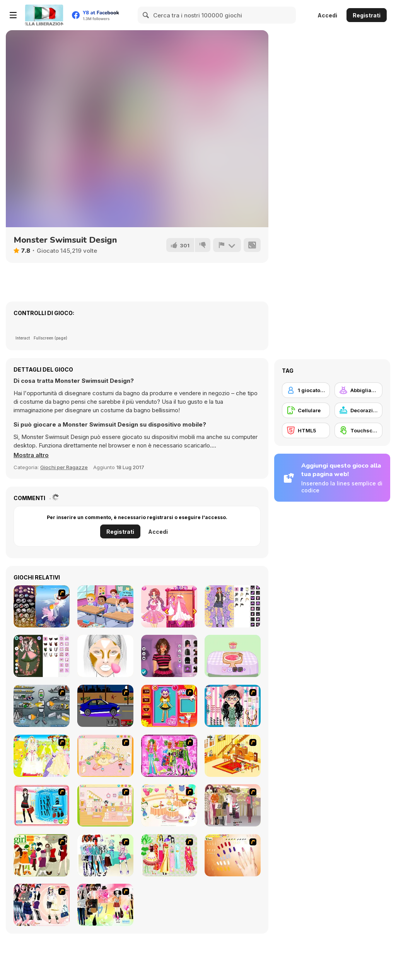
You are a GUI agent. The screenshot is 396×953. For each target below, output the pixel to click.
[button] (31, 455)
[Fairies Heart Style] (169, 606)
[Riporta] (227, 245)
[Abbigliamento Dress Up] (358, 390)
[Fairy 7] (42, 606)
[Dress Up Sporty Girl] (42, 905)
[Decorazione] (358, 410)
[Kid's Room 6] (105, 805)
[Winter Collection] (105, 855)
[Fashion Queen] (42, 805)
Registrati (367, 15)
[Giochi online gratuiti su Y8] (44, 15)
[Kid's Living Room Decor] (233, 756)
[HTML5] (306, 430)
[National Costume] (169, 855)
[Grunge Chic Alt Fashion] (169, 656)
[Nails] (233, 855)
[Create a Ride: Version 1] (105, 706)
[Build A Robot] (42, 706)
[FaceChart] (105, 656)
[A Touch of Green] (169, 756)
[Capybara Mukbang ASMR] (233, 656)
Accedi (327, 15)
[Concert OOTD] (233, 606)
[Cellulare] (306, 410)
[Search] (146, 15)
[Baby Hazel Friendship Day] (105, 606)
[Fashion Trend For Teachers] (233, 805)
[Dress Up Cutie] (233, 706)
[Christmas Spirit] (42, 656)
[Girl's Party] (169, 805)
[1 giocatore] (306, 390)
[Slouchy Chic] (105, 905)
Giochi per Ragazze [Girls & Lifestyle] (64, 467)
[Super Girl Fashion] (42, 855)
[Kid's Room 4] (105, 756)
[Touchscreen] (358, 430)
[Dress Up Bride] (42, 756)
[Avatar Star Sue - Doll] (169, 706)
